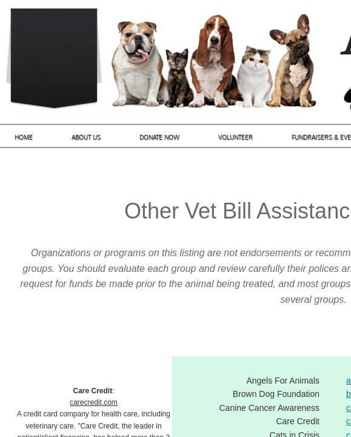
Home (24, 137)
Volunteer (235, 137)
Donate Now (159, 137)
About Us (86, 137)
